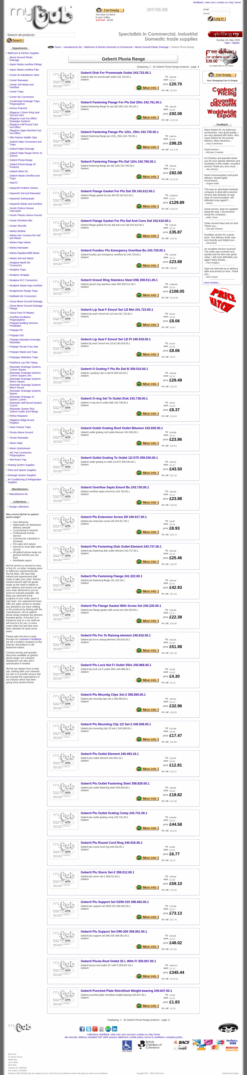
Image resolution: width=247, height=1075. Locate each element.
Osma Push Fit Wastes (22, 312)
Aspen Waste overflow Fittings (26, 64)
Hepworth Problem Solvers (24, 188)
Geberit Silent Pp (19, 171)
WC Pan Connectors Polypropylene (21, 454)
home (238, 2)
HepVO (13, 182)
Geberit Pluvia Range (21, 160)
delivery (83, 1037)
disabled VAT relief (98, 1037)
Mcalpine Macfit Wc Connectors (20, 264)
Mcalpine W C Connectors (24, 280)
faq (231, 2)
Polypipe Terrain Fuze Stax (24, 346)
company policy (174, 1037)
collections (92, 1034)
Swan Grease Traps (20, 427)
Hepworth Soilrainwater (22, 198)
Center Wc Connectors (22, 97)
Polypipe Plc (16, 330)
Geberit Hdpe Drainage (22, 148)
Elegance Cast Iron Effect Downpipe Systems (23, 120)
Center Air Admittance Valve (24, 75)
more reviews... (212, 282)
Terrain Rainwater (19, 437)
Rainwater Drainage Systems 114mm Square (25, 368)
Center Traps (16, 91)
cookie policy (136, 1037)
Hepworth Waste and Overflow (26, 204)
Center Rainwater (19, 80)
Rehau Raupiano (19, 415)
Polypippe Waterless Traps (24, 357)
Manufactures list (18, 494)
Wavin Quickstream (20, 448)
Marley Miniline (18, 231)
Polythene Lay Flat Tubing (23, 362)
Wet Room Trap (18, 459)
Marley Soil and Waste (22, 258)
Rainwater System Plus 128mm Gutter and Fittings (24, 410)
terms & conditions (154, 1037)
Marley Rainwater (19, 247)
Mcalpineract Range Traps (24, 290)
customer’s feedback (30, 639)
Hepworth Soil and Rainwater (25, 193)
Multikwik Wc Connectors (23, 296)
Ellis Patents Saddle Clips (23, 137)
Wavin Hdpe (16, 443)
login (227, 42)
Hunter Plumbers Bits (21, 220)
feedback (198, 2)
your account (128, 1034)
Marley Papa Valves (20, 242)
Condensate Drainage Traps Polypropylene (25, 102)
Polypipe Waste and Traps (24, 352)
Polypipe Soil (16, 335)
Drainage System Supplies (22, 475)
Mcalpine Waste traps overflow (26, 285)
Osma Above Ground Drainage (26, 301)
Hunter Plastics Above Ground (26, 215)
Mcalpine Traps (18, 269)
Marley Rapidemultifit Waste (24, 253)
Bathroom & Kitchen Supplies (23, 53)
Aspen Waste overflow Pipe (24, 69)
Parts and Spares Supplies (22, 470)
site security (70, 1037)
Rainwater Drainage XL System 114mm (22, 398)
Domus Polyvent (18, 108)
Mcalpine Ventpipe (19, 275)
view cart (210, 2)
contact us (222, 2)
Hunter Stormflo (18, 225)
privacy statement (118, 1037)
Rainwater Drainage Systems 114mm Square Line (25, 374)
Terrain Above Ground (21, 432)
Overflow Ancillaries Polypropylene (20, 318)
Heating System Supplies (21, 465)
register (236, 42)
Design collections (19, 506)
